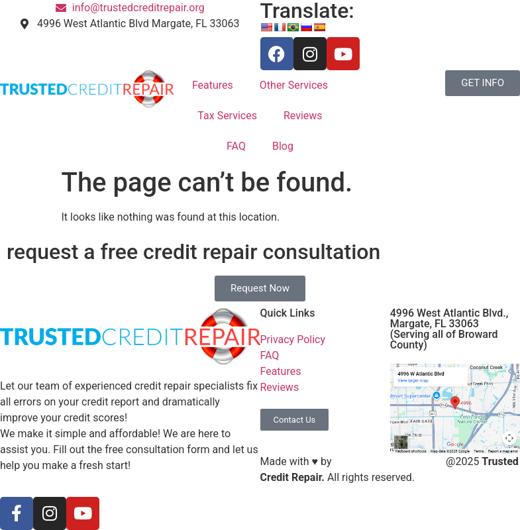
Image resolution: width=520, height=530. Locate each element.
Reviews (303, 115)
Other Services (294, 85)
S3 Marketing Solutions (388, 461)
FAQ (236, 146)
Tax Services (227, 115)
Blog (282, 146)
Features (212, 85)
